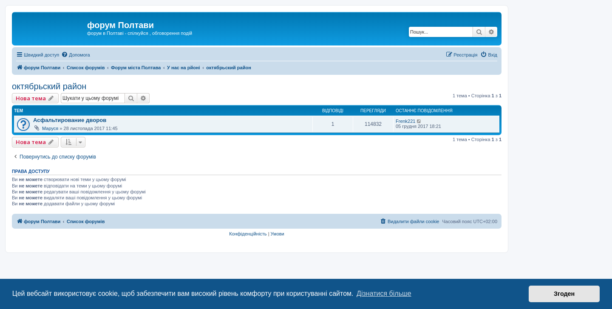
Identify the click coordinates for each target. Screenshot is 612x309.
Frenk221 (405, 121)
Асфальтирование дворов (69, 120)
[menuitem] (75, 55)
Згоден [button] (564, 293)
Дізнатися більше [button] (384, 293)
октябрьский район (49, 86)
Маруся (50, 128)
